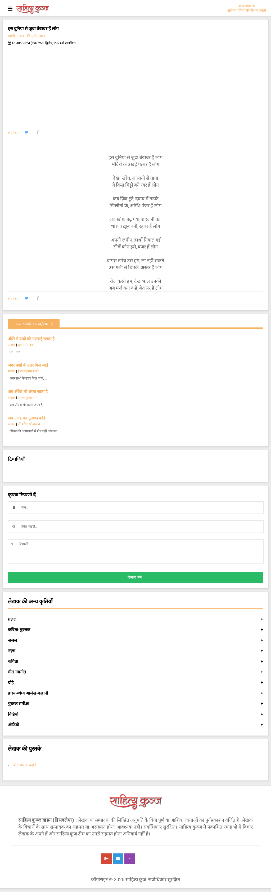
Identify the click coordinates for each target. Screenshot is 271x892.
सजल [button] (135, 640)
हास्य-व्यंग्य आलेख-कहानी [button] (135, 693)
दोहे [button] (135, 682)
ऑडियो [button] (135, 725)
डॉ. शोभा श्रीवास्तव (29, 424)
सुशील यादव (36, 36)
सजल (20, 36)
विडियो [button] (135, 714)
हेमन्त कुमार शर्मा (28, 371)
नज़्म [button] (135, 651)
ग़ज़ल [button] (135, 619)
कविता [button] (135, 661)
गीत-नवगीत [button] (135, 672)
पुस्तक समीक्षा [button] (135, 704)
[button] (26, 132)
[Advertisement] (135, 85)
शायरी (11, 36)
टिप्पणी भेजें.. (135, 577)
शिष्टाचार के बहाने (24, 765)
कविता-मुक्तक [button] (135, 630)
